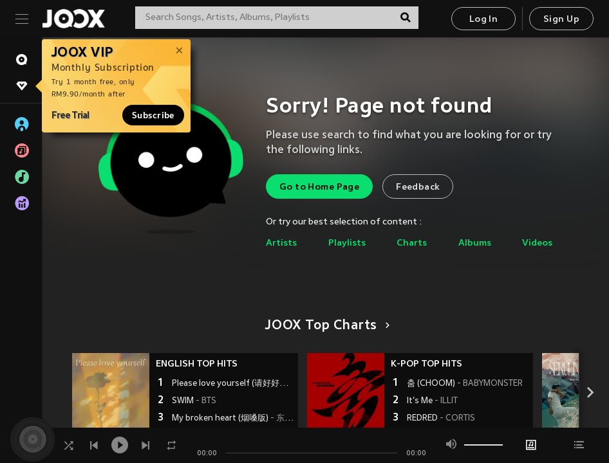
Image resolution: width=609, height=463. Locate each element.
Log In (483, 19)
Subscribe (153, 115)
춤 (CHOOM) (465, 383)
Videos (537, 243)
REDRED (441, 418)
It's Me (432, 401)
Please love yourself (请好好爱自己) (233, 383)
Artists (281, 243)
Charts (412, 243)
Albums (474, 243)
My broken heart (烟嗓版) (233, 418)
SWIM (194, 401)
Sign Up (561, 19)
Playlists (347, 243)
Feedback (418, 187)
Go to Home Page (319, 187)
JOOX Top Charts (325, 326)
